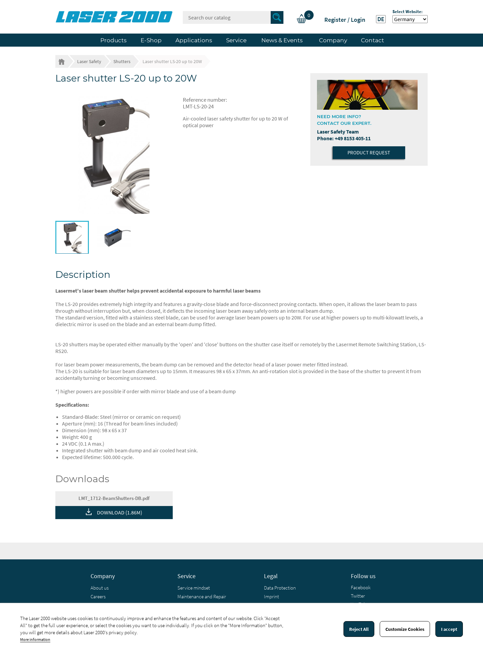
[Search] (233, 17)
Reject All (359, 629)
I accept (449, 629)
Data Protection (280, 588)
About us (100, 588)
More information (35, 639)
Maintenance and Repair (201, 596)
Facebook (361, 587)
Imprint (271, 596)
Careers (98, 596)
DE (380, 19)
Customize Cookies (404, 629)
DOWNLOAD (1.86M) (119, 512)
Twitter (358, 596)
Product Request (368, 152)
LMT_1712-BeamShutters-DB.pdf (114, 498)
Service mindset (193, 588)
